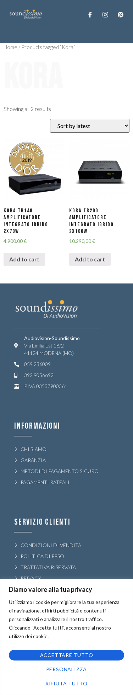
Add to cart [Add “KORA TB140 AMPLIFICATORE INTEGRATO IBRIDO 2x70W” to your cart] (24, 259)
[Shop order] (89, 126)
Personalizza (66, 669)
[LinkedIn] (120, 14)
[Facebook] (90, 14)
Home (10, 47)
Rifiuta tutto (66, 683)
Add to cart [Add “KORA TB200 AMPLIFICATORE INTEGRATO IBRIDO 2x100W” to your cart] (90, 259)
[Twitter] (105, 14)
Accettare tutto (66, 655)
